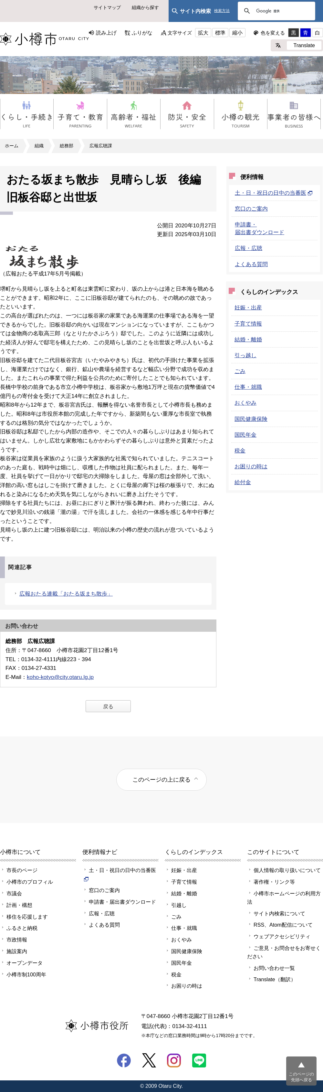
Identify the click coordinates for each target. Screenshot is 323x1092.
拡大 (203, 33)
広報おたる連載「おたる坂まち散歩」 (66, 593)
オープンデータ (24, 963)
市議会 (14, 893)
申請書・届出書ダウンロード (122, 902)
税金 (239, 450)
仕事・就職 (248, 387)
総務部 (66, 145)
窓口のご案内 (251, 208)
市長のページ (21, 870)
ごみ (239, 371)
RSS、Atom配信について (283, 925)
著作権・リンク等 (274, 882)
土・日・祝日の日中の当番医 (274, 193)
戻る (108, 706)
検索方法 (222, 11)
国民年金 (245, 435)
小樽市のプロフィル (29, 882)
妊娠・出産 (248, 307)
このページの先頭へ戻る (301, 1077)
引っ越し (245, 355)
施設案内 (16, 951)
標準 (220, 33)
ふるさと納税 (21, 928)
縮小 (237, 33)
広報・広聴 (248, 248)
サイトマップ (107, 7)
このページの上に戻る (161, 779)
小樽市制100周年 (26, 974)
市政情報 (16, 939)
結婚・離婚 (248, 339)
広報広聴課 (100, 145)
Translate (304, 45)
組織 (39, 145)
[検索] (275, 11)
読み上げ (106, 33)
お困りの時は (250, 466)
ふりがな (142, 33)
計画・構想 (19, 905)
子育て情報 (248, 323)
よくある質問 (251, 264)
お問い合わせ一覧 (274, 968)
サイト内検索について (279, 913)
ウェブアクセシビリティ (282, 936)
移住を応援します (27, 917)
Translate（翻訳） (275, 979)
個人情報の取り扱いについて (287, 870)
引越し (179, 905)
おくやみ (245, 403)
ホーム (11, 145)
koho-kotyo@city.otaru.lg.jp (60, 677)
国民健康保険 (250, 419)
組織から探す (145, 7)
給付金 (242, 482)
